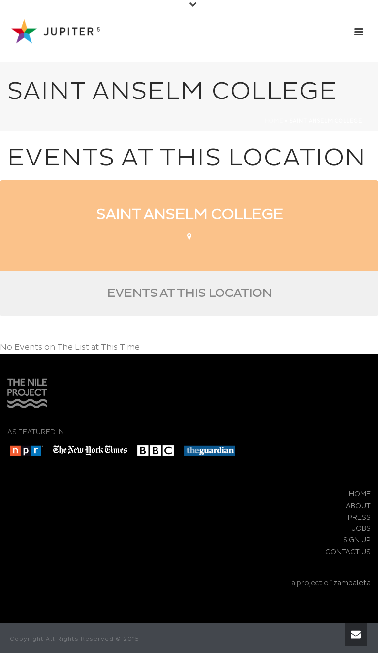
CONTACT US (348, 552)
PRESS (359, 517)
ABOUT (358, 506)
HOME (360, 494)
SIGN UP (357, 540)
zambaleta (352, 583)
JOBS (361, 528)
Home (274, 121)
